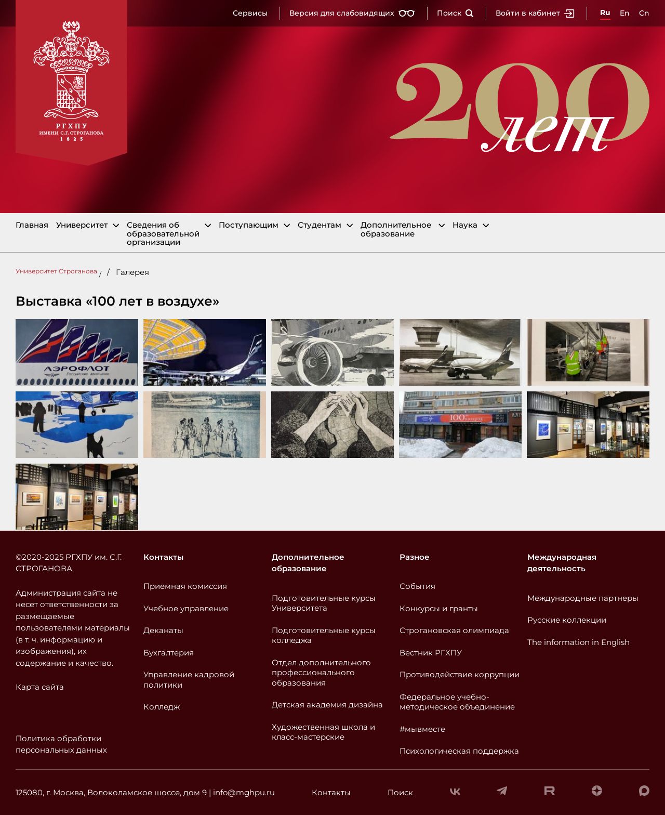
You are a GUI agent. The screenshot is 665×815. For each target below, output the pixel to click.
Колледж (161, 707)
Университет (82, 225)
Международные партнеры (583, 598)
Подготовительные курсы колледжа (324, 635)
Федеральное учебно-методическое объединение (457, 702)
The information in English (578, 642)
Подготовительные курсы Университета (324, 603)
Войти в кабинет (535, 13)
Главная (32, 225)
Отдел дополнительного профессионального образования (321, 673)
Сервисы (250, 13)
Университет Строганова (56, 271)
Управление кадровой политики (188, 679)
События (417, 586)
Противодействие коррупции (460, 674)
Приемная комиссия (185, 586)
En (625, 13)
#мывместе (422, 729)
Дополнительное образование (396, 229)
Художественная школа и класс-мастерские (323, 732)
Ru (605, 12)
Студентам (319, 225)
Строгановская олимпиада (454, 630)
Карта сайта (40, 687)
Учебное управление (186, 608)
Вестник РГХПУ (431, 653)
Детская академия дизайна (327, 704)
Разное (415, 557)
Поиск (455, 13)
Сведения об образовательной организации (163, 234)
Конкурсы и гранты (439, 608)
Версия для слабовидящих (352, 13)
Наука (465, 225)
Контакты (163, 557)
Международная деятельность (561, 563)
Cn (644, 13)
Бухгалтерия (168, 653)
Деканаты (163, 630)
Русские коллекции (566, 620)
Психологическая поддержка (459, 751)
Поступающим (248, 225)
